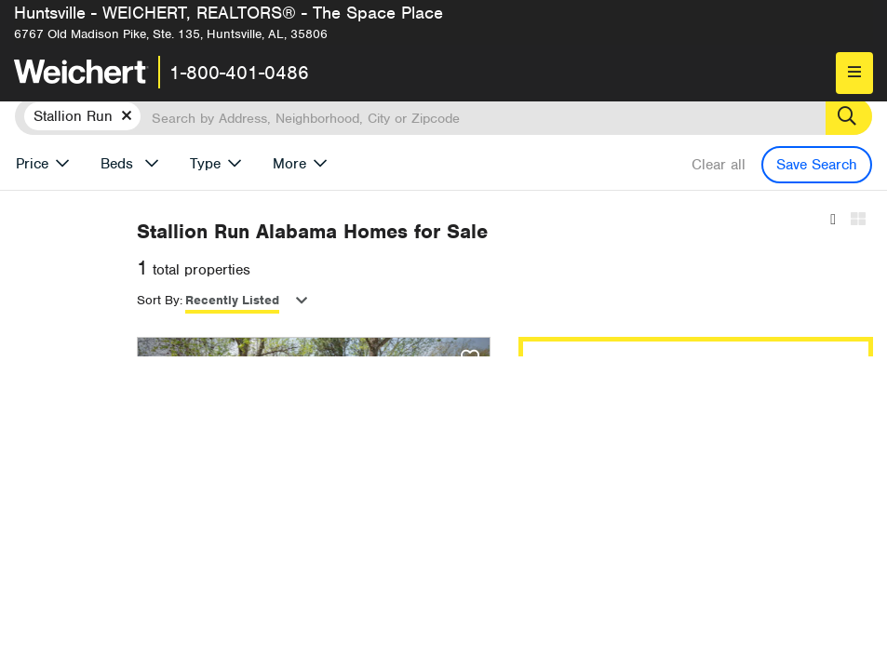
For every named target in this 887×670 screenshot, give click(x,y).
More (289, 163)
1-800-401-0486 (239, 72)
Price (32, 163)
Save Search (816, 164)
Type (205, 163)
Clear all (719, 164)
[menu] (854, 73)
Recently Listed (464, 300)
